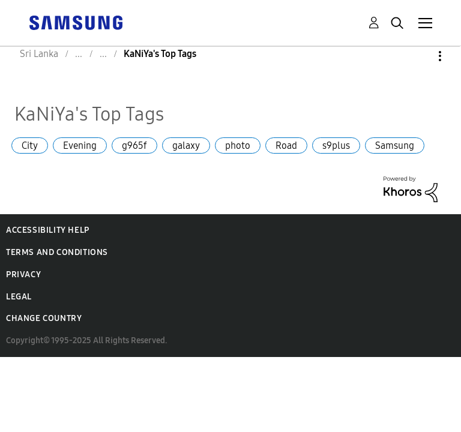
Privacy (23, 274)
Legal (19, 297)
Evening (80, 145)
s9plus (336, 145)
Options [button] (419, 56)
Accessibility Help (47, 230)
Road (286, 145)
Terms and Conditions (57, 252)
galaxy (186, 145)
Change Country (44, 318)
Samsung (394, 145)
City (30, 145)
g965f (134, 145)
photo (237, 145)
